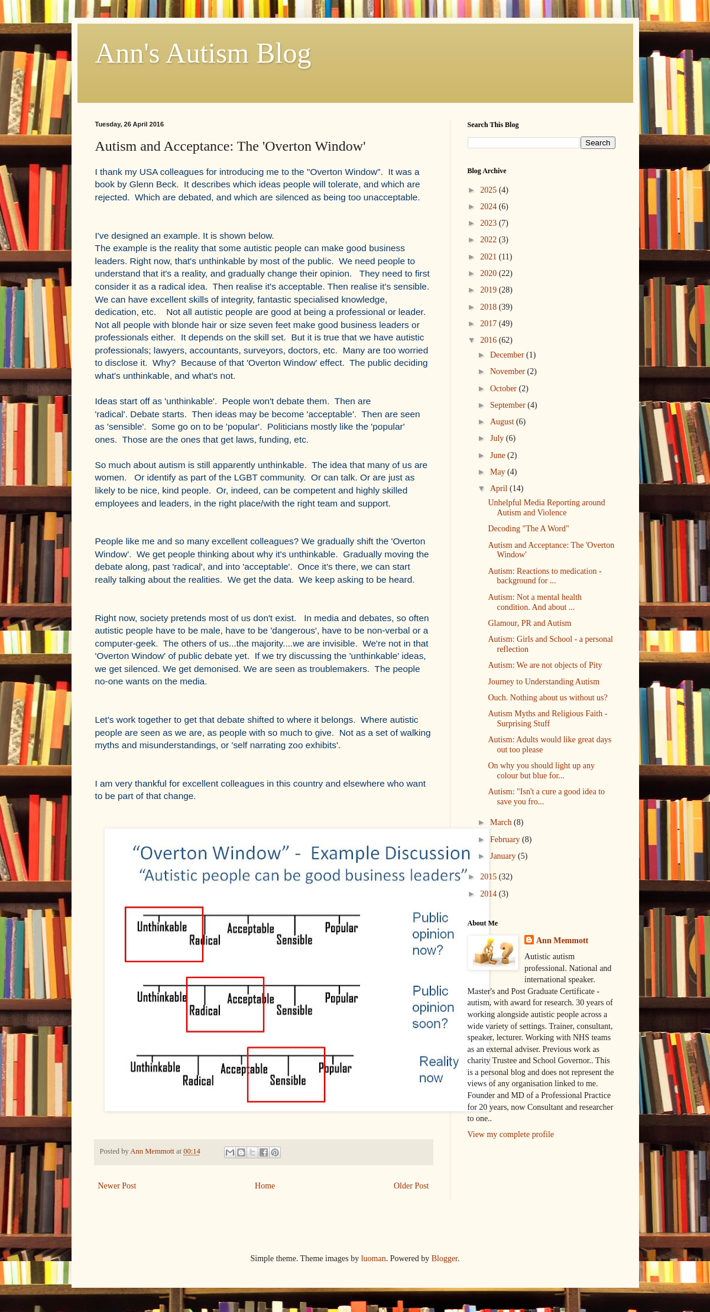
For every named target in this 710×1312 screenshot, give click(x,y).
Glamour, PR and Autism (529, 623)
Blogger (445, 1258)
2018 (489, 307)
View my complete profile (511, 1134)
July (498, 438)
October (504, 388)
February (506, 839)
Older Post (411, 1185)
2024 (489, 206)
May (498, 471)
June (498, 455)
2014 (489, 893)
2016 (489, 340)
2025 (489, 190)
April (500, 488)
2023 (489, 223)
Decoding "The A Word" (528, 528)
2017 (489, 323)
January (504, 856)
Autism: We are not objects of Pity (545, 665)
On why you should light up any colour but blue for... (541, 770)
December (508, 354)
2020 (489, 273)
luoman (373, 1258)
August (503, 421)
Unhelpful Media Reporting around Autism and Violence (546, 507)
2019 (489, 289)
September (508, 405)
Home (265, 1185)
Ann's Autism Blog (203, 53)
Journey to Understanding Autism (543, 681)
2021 (489, 256)
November (508, 371)
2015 (489, 876)
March (502, 822)
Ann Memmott (562, 940)
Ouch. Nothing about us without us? (547, 697)
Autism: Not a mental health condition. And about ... (535, 602)
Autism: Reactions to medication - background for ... (544, 576)
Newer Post (117, 1185)
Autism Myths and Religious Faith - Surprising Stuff (547, 718)
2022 (489, 239)
